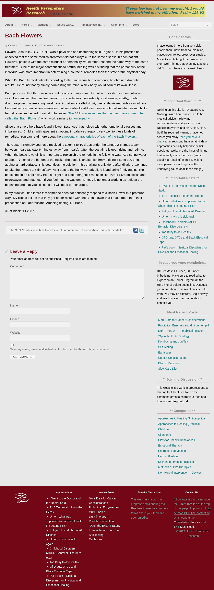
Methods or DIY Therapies (174, 467)
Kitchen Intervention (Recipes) (177, 461)
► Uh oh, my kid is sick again (176, 216)
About (10, 25)
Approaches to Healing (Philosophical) (182, 418)
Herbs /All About (168, 456)
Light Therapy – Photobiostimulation (180, 330)
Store (135, 24)
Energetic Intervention (172, 450)
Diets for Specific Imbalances (176, 440)
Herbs (27, 25)
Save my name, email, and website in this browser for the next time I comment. (60, 349)
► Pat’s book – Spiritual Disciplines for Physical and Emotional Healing (63, 580)
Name (15, 305)
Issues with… (67, 25)
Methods (44, 25)
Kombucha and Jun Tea (173, 341)
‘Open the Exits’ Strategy (173, 336)
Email (14, 319)
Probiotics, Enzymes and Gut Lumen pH (183, 325)
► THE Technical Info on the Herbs (180, 195)
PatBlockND (14, 45)
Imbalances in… (94, 25)
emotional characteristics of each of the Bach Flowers (99, 136)
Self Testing (165, 347)
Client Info (119, 25)
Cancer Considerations (172, 357)
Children (163, 429)
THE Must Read (184, 526)
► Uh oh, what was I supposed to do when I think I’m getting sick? (64, 521)
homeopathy (81, 118)
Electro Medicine (168, 363)
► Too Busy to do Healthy (174, 232)
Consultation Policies (187, 522)
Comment (17, 266)
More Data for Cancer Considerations (181, 320)
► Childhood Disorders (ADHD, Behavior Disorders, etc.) (64, 553)
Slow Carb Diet (167, 368)
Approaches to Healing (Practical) (179, 424)
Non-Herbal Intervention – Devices (180, 472)
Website (15, 332)
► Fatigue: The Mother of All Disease (181, 211)
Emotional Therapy (170, 445)
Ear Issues (164, 352)
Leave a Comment (54, 45)
